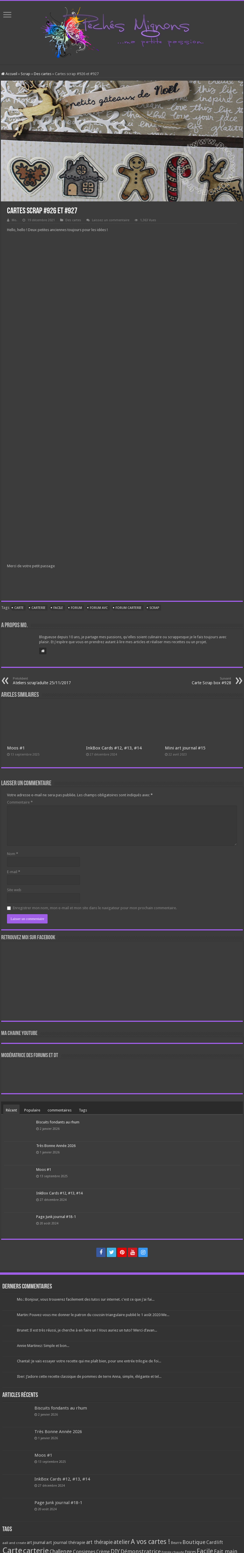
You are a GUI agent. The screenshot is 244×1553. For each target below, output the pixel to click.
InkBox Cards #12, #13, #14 (114, 748)
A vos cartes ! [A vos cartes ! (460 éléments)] (150, 1542)
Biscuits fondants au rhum (57, 1122)
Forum (76, 608)
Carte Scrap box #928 (201, 681)
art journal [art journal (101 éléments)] (36, 1542)
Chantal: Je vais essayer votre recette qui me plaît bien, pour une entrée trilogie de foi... (89, 1361)
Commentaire (20, 802)
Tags (83, 1110)
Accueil (9, 74)
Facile (58, 608)
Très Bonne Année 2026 (56, 1146)
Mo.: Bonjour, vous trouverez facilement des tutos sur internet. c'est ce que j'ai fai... (85, 1299)
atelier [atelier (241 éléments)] (122, 1542)
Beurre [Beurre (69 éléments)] (176, 1543)
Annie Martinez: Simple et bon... (43, 1345)
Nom (12, 854)
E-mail (13, 872)
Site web (14, 890)
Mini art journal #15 (185, 748)
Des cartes (42, 74)
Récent (11, 1110)
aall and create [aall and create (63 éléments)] (14, 1543)
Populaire (32, 1110)
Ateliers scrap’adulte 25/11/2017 (43, 681)
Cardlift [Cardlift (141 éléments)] (214, 1542)
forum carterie (129, 608)
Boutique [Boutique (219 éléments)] (193, 1542)
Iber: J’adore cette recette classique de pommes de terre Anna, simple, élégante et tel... (89, 1376)
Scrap (25, 74)
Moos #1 (16, 748)
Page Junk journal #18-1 (56, 1217)
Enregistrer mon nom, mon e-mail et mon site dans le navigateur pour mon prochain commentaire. (95, 908)
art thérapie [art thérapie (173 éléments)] (99, 1542)
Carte (19, 608)
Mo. (14, 220)
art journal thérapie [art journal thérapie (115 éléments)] (65, 1542)
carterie (39, 608)
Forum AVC (99, 608)
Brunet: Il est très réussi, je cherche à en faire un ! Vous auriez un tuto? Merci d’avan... (87, 1330)
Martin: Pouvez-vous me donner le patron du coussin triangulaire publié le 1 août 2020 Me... (93, 1315)
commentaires (60, 1110)
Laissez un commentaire (110, 220)
